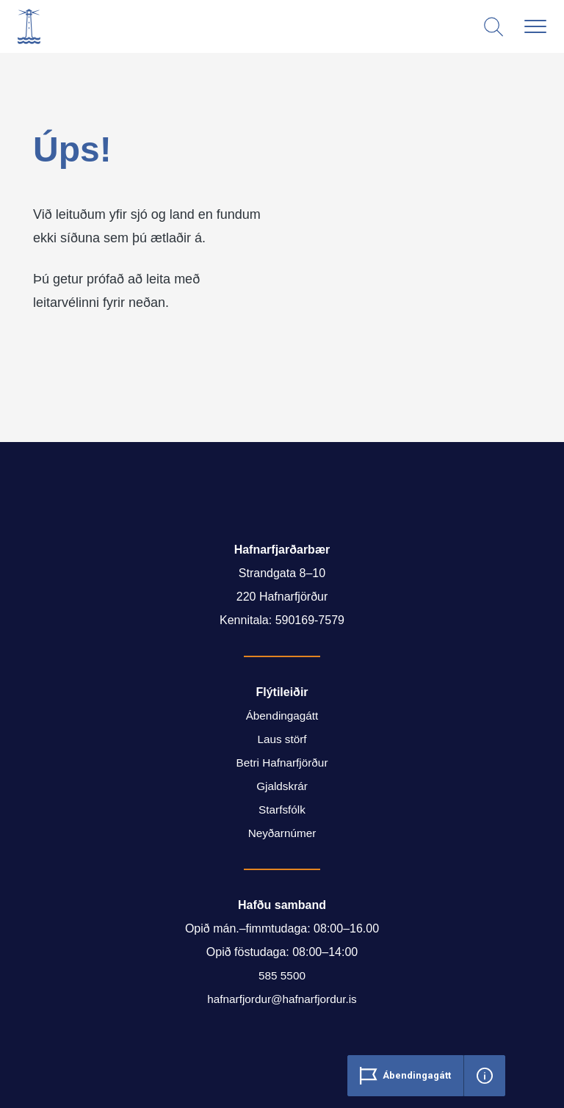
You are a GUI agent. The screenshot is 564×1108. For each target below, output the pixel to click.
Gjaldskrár (282, 786)
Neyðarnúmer (282, 833)
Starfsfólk (282, 809)
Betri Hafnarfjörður (282, 762)
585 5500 (282, 975)
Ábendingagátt (281, 715)
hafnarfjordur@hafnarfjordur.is (282, 999)
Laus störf (282, 739)
